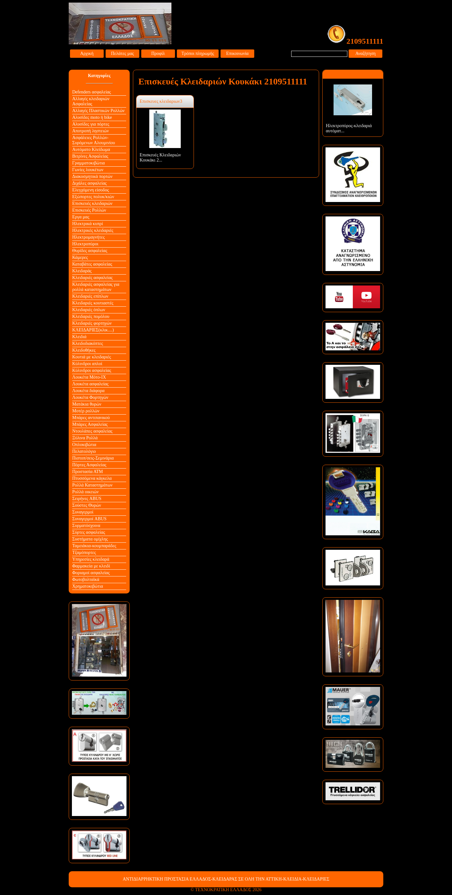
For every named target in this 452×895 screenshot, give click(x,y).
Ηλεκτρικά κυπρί (87, 223)
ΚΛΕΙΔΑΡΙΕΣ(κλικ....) (93, 330)
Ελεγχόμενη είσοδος (90, 190)
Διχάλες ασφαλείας (89, 183)
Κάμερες (80, 257)
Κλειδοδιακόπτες (87, 343)
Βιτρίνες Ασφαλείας (90, 156)
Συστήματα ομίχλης (90, 539)
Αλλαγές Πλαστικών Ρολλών (98, 110)
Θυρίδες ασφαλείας (89, 250)
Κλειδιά (79, 336)
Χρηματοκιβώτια (87, 586)
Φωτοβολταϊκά (85, 579)
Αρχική (86, 53)
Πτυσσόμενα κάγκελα (92, 478)
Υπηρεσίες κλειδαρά (90, 559)
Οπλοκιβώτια (84, 444)
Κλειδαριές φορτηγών (92, 323)
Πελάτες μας (122, 53)
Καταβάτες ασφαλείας (92, 264)
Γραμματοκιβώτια (88, 163)
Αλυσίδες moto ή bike (92, 117)
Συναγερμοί (82, 512)
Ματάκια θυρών (86, 404)
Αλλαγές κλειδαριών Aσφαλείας (90, 101)
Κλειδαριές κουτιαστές (92, 303)
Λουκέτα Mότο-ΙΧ (89, 377)
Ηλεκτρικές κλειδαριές (92, 230)
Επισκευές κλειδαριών (92, 203)
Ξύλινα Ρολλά (85, 437)
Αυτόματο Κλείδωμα (91, 149)
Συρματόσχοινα (86, 525)
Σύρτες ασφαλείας (88, 532)
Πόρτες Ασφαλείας (89, 464)
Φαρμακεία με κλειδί (91, 566)
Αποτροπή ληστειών (90, 130)
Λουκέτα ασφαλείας (90, 384)
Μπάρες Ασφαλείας (90, 424)
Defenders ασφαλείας (91, 92)
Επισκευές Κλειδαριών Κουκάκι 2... (160, 157)
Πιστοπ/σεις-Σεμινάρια (93, 458)
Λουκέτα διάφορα (88, 390)
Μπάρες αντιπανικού (91, 417)
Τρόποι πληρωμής (197, 53)
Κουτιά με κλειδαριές (91, 357)
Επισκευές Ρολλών (89, 210)
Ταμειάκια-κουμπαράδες (94, 545)
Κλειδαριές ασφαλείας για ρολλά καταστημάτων (95, 287)
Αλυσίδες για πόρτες (90, 124)
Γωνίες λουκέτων (87, 169)
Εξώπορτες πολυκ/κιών (93, 196)
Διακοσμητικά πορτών (92, 176)
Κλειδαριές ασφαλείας (92, 277)
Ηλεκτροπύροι (85, 243)
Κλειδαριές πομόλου (90, 316)
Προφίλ (158, 53)
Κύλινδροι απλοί (87, 363)
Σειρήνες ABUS (86, 498)
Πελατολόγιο (84, 451)
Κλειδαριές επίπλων (90, 296)
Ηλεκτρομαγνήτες (88, 237)
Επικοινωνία (237, 53)
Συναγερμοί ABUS (89, 518)
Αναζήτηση (365, 53)
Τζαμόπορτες (84, 552)
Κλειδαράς (81, 270)
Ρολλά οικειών (85, 491)
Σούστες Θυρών (86, 505)
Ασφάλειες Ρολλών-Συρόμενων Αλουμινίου (93, 140)
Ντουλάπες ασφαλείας (92, 431)
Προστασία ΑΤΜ (87, 471)
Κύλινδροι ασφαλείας (91, 370)
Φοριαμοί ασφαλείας (91, 572)
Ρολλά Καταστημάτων (92, 485)
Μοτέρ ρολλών (86, 410)
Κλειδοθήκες (84, 350)
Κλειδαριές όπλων (88, 309)
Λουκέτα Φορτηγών (90, 397)
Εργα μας (80, 217)
